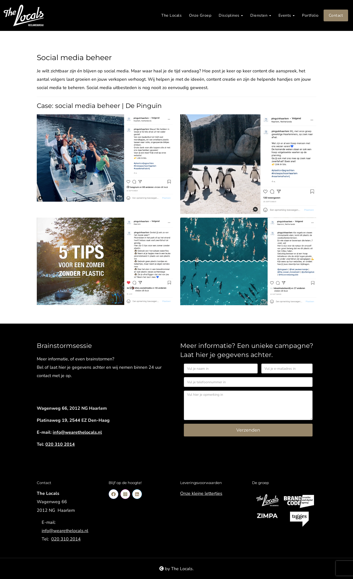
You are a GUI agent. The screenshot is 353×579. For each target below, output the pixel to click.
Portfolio (310, 15)
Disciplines (231, 15)
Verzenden (248, 430)
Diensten (260, 15)
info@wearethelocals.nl (77, 432)
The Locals (171, 15)
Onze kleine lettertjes (201, 493)
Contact (336, 15)
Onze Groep (200, 15)
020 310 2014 (60, 444)
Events (286, 15)
